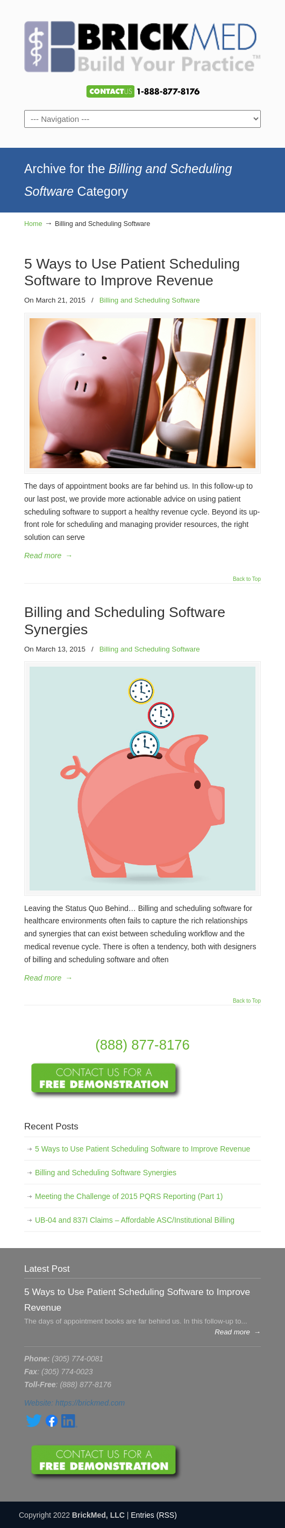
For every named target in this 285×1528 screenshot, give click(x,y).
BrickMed (142, 43)
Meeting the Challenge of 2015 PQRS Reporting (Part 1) (129, 1196)
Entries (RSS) (154, 1515)
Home (33, 224)
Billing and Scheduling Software (149, 300)
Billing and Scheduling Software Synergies (105, 1172)
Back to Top (247, 579)
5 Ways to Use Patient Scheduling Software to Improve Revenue (132, 272)
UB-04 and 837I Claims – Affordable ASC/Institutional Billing (134, 1220)
